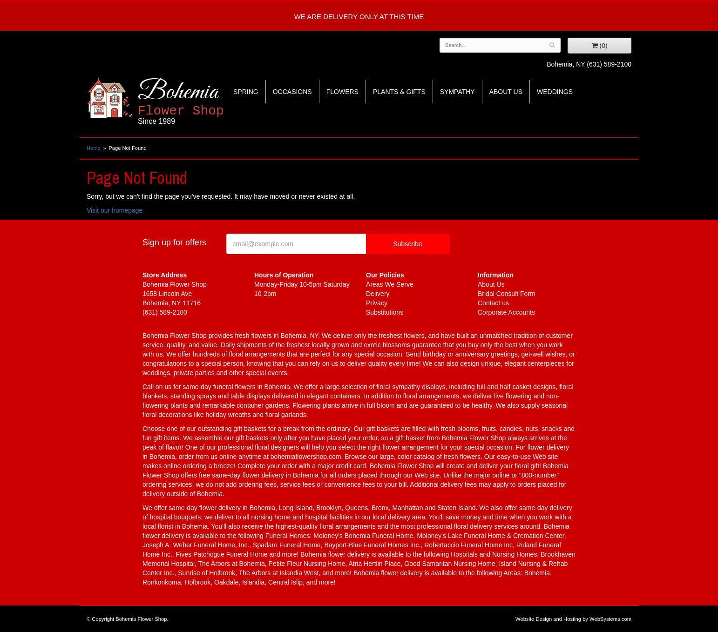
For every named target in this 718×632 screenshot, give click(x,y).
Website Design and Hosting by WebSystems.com (573, 619)
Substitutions (384, 312)
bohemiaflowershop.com (306, 456)
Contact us (493, 303)
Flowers (342, 91)
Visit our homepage (114, 210)
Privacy (376, 303)
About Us (505, 91)
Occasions (292, 91)
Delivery (378, 293)
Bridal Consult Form (506, 293)
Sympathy (457, 91)
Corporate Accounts (506, 312)
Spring (245, 91)
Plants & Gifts (399, 91)
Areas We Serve (389, 284)
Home (94, 148)
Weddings (555, 91)
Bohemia (204, 101)
